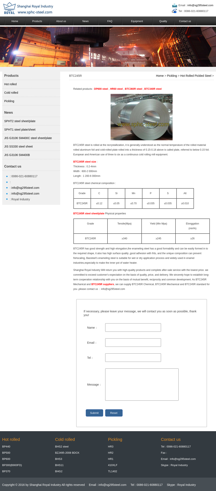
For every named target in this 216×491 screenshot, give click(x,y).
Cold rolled (11, 92)
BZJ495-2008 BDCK (67, 452)
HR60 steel (116, 88)
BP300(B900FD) (12, 465)
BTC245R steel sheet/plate (88, 213)
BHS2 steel (62, 446)
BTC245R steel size (84, 161)
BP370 (6, 471)
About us (61, 21)
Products (37, 21)
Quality (163, 21)
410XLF (113, 465)
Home (15, 21)
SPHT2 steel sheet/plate (20, 121)
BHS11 (59, 465)
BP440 (6, 446)
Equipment (137, 21)
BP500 (6, 452)
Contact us (185, 21)
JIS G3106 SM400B (17, 155)
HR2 (110, 452)
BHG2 (58, 471)
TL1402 (112, 471)
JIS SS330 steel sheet (18, 146)
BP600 (6, 458)
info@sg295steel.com (200, 5)
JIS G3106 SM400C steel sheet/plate (28, 138)
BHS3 (58, 458)
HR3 (110, 446)
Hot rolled (10, 84)
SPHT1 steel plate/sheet (20, 129)
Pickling (9, 101)
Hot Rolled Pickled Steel (195, 75)
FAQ (109, 21)
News (85, 21)
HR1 (110, 458)
